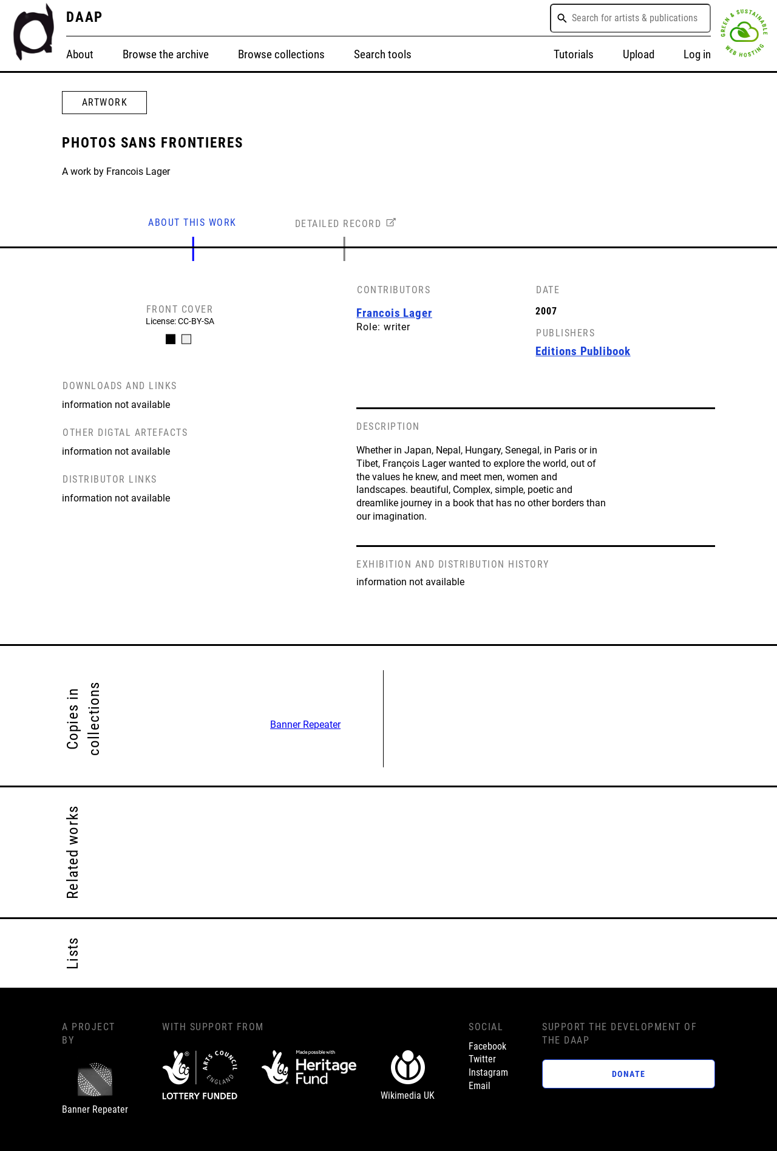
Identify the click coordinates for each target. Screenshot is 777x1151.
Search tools (383, 54)
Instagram (488, 1072)
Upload (638, 54)
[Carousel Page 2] (186, 339)
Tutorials (574, 54)
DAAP (85, 17)
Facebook (487, 1046)
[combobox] (630, 18)
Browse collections (281, 54)
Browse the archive (166, 54)
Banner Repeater (305, 724)
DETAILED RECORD (338, 224)
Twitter (482, 1059)
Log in (697, 54)
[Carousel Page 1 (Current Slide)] (170, 339)
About (79, 54)
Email (479, 1086)
